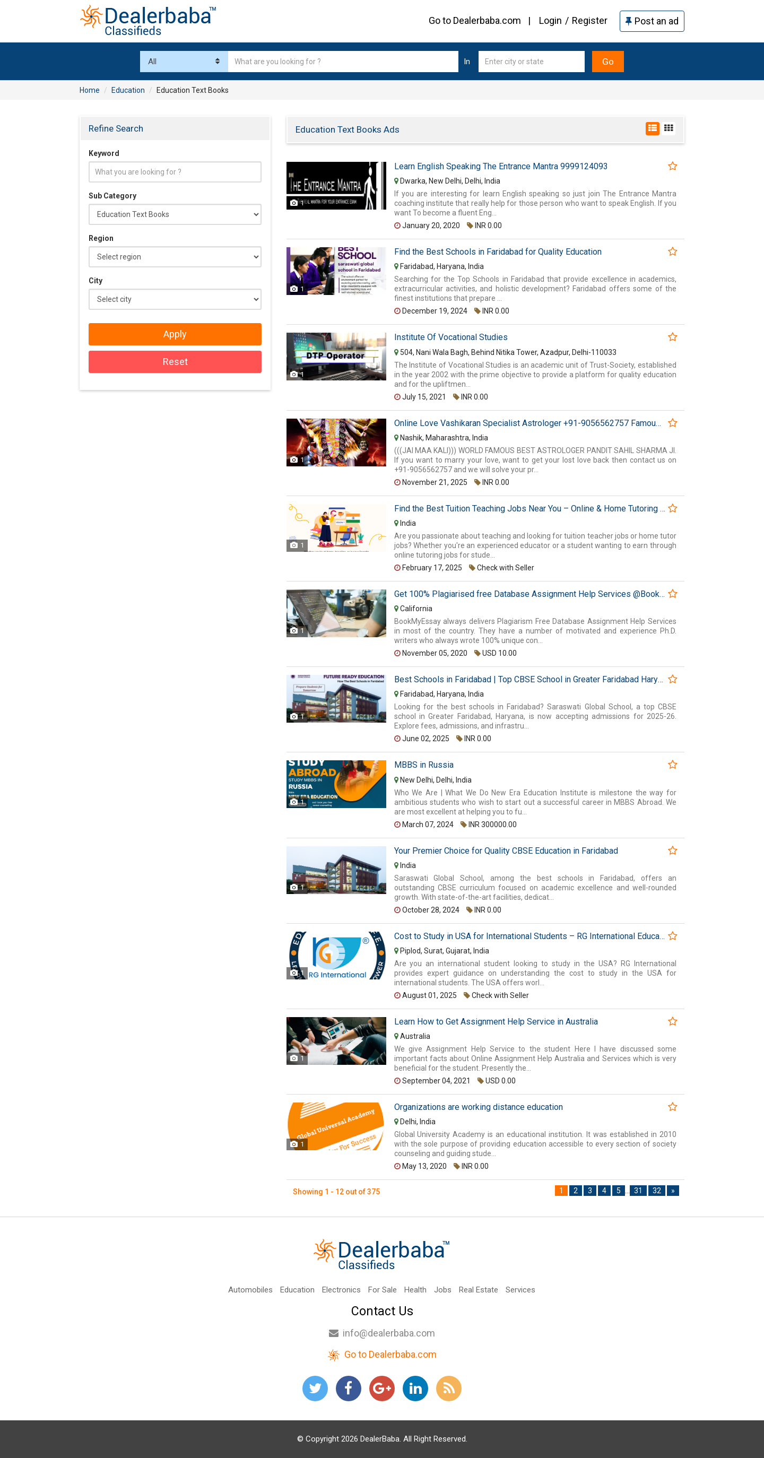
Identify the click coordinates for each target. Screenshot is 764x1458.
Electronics (341, 1290)
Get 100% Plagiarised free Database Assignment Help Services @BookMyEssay (529, 594)
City (95, 280)
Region (101, 238)
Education (297, 1290)
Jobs (443, 1290)
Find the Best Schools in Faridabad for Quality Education (498, 252)
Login (550, 20)
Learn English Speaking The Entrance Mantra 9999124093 (501, 166)
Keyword (104, 153)
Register (589, 20)
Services (520, 1290)
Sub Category (112, 196)
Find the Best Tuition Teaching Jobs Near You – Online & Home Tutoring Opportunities (529, 509)
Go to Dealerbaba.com (475, 20)
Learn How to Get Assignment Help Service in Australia (496, 1022)
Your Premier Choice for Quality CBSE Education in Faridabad (506, 851)
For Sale (382, 1290)
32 (657, 1190)
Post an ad (652, 21)
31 (638, 1190)
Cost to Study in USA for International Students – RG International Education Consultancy (529, 936)
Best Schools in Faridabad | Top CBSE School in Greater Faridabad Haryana (529, 679)
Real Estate (478, 1290)
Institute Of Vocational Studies (451, 337)
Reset (175, 361)
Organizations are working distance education (478, 1107)
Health (415, 1290)
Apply (175, 334)
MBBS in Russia (424, 765)
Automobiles (250, 1290)
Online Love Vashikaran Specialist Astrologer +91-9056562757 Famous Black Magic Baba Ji (529, 423)
